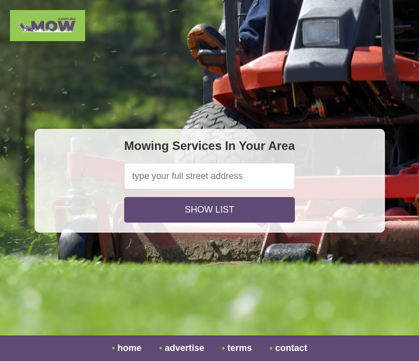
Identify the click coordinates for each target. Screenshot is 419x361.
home (130, 348)
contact (291, 348)
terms (239, 348)
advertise (184, 348)
